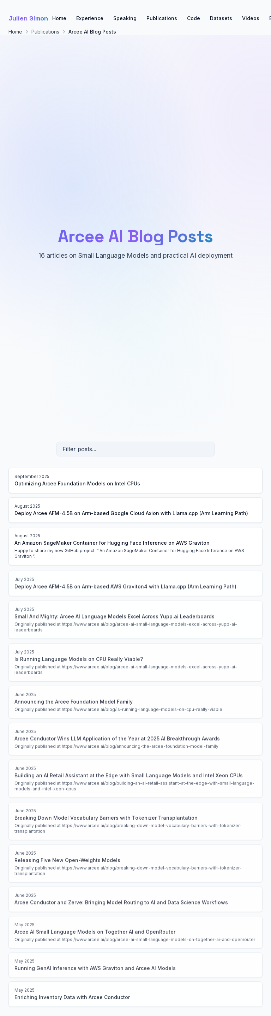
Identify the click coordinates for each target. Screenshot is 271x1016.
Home (59, 18)
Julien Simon (28, 18)
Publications (161, 18)
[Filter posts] (135, 449)
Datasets (221, 18)
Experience (89, 18)
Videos (250, 18)
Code (193, 18)
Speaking (125, 18)
